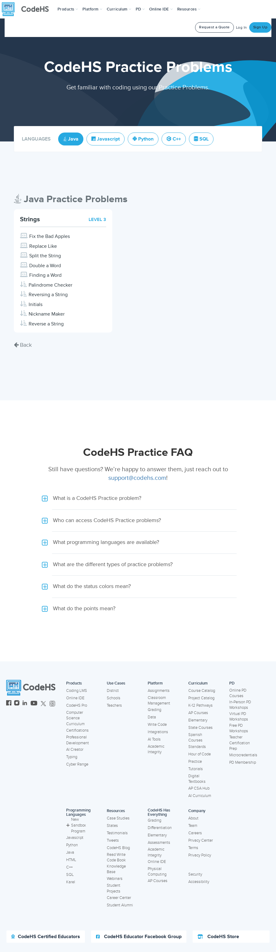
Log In (241, 27)
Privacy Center (200, 840)
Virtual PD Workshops (238, 716)
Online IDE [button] (161, 9)
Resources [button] (189, 9)
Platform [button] (92, 9)
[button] (67, 9)
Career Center (119, 897)
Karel (70, 882)
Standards (197, 746)
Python (72, 845)
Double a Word (45, 266)
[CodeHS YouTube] (34, 703)
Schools (113, 698)
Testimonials (117, 833)
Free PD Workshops (238, 728)
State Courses (200, 727)
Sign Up (260, 27)
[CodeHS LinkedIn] (24, 703)
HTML (71, 859)
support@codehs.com (137, 478)
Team (192, 825)
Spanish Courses (195, 737)
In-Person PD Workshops (240, 705)
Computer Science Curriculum (75, 718)
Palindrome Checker (50, 285)
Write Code (157, 724)
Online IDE (75, 698)
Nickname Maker (47, 314)
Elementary (197, 720)
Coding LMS (76, 690)
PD (231, 683)
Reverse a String (46, 324)
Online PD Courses (237, 693)
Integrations (158, 731)
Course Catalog (201, 690)
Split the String (45, 256)
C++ (69, 867)
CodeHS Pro (76, 705)
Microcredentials (243, 755)
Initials (35, 304)
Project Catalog (201, 698)
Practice (195, 761)
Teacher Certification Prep (239, 743)
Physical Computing (157, 871)
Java (70, 852)
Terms (193, 847)
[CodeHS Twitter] (43, 703)
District (113, 690)
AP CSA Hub (199, 788)
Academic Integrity (156, 749)
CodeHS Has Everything (159, 812)
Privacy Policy (199, 855)
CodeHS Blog (118, 847)
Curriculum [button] (119, 9)
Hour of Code (199, 754)
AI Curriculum (199, 795)
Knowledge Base (116, 869)
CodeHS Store (218, 937)
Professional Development (77, 740)
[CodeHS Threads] (52, 703)
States (112, 825)
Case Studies (118, 818)
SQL (70, 874)
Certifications (77, 730)
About (193, 818)
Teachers (114, 705)
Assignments (159, 690)
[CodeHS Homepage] (27, 9)
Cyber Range (77, 764)
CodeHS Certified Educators (45, 937)
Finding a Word (45, 275)
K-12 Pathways (200, 705)
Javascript (74, 837)
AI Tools (154, 739)
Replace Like (43, 246)
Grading (154, 709)
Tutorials (195, 768)
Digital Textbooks (197, 779)
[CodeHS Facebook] (8, 703)
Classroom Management (159, 700)
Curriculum (198, 683)
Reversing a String (48, 295)
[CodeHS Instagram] (16, 703)
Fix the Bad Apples (49, 236)
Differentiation (160, 827)
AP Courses (198, 712)
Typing (71, 756)
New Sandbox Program (76, 825)
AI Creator (74, 749)
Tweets (113, 840)
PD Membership (242, 762)
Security (195, 874)
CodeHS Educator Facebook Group (139, 937)
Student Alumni (120, 905)
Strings (30, 219)
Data (152, 717)
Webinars (114, 878)
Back (23, 344)
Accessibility (198, 881)
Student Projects (113, 888)
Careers (195, 833)
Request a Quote (214, 27)
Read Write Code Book (116, 857)
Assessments (159, 842)
